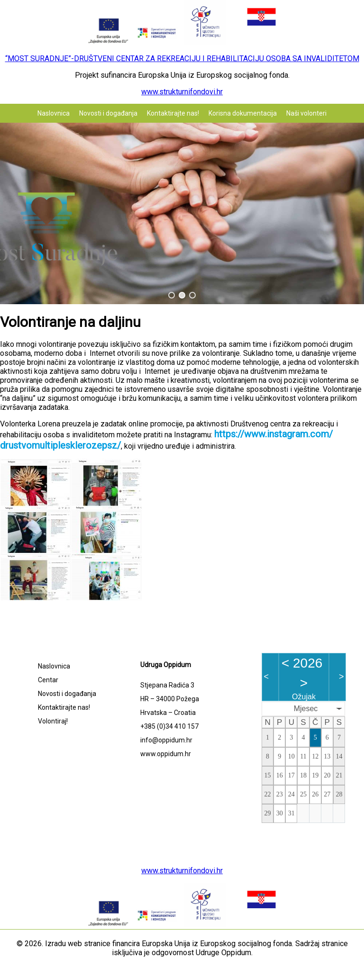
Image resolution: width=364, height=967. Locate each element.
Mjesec (306, 709)
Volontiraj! (53, 721)
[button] (171, 295)
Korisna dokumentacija (243, 113)
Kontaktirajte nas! (173, 113)
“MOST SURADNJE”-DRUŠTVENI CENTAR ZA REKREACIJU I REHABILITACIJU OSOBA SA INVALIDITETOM (182, 58)
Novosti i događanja (108, 113)
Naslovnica (53, 113)
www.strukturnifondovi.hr (182, 91)
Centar (48, 680)
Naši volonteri (306, 113)
